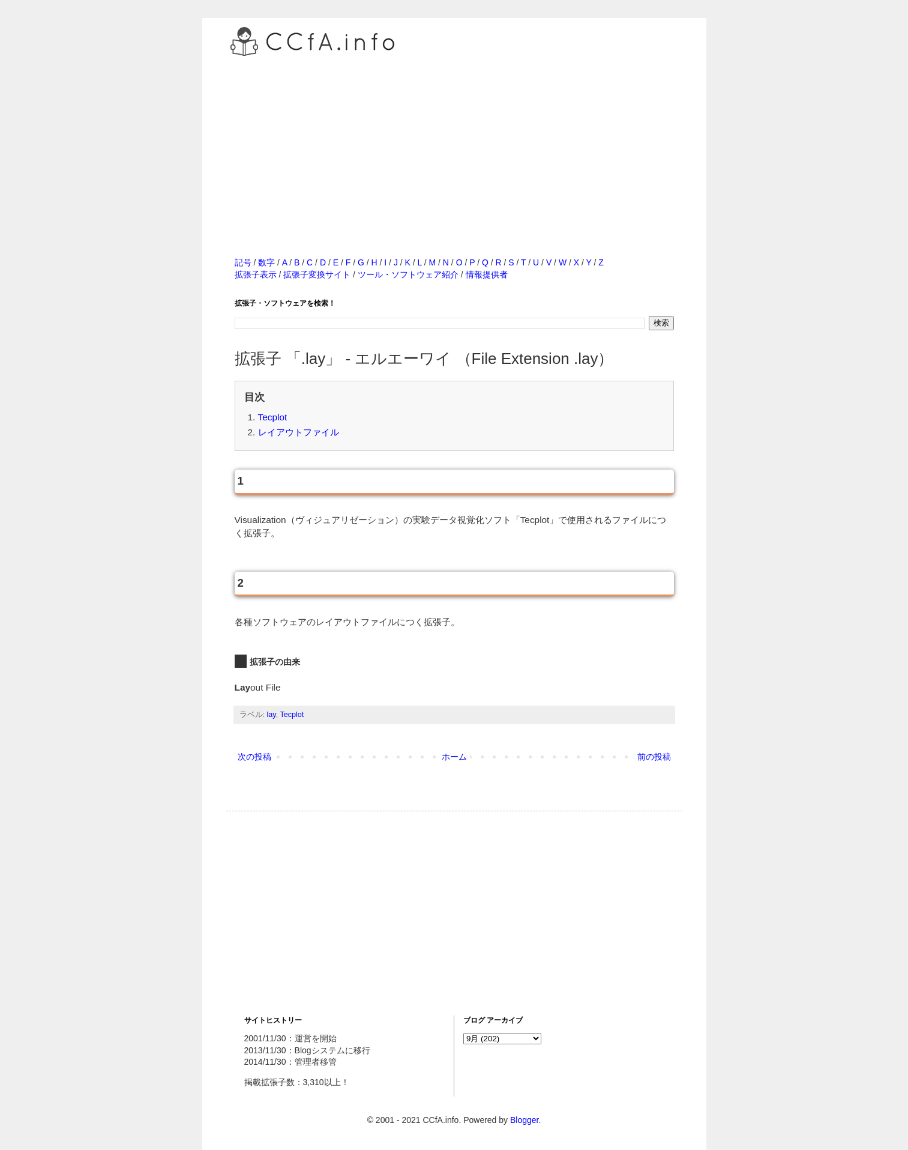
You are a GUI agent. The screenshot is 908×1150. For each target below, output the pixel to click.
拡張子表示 (256, 274)
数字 (266, 262)
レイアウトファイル (298, 432)
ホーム (454, 756)
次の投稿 (254, 756)
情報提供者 (487, 274)
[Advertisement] (454, 143)
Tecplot (272, 417)
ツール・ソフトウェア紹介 (408, 274)
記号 (243, 262)
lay (271, 714)
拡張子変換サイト (316, 274)
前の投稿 (654, 756)
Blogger (524, 1120)
